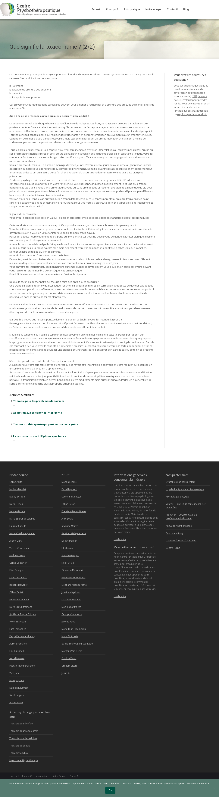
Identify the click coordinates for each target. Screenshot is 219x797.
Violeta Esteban (17, 621)
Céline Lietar (68, 504)
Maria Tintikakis (69, 636)
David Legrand (69, 489)
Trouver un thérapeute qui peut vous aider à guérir (45, 424)
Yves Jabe (14, 673)
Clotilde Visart (68, 658)
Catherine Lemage (71, 496)
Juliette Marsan (69, 540)
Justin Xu (65, 673)
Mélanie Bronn (17, 511)
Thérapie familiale (19, 753)
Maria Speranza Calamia (22, 518)
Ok (110, 790)
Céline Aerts (15, 482)
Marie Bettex (16, 504)
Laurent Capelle (17, 526)
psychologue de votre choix (192, 114)
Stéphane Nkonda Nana (74, 584)
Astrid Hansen (16, 658)
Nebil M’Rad (67, 562)
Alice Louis (67, 518)
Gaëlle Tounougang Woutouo (77, 643)
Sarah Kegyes (16, 695)
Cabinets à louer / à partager (181, 540)
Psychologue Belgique (177, 496)
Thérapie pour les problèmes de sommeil (38, 401)
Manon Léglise (69, 482)
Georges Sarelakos (71, 614)
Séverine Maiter (69, 526)
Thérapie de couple (19, 745)
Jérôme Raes (68, 621)
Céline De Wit (16, 592)
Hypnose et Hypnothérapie (23, 760)
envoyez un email (200, 103)
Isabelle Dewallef (18, 584)
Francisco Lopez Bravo (73, 511)
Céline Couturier (18, 562)
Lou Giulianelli (16, 651)
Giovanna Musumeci (72, 570)
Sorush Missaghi (70, 555)
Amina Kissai (16, 702)
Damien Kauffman (18, 687)
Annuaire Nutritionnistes (179, 525)
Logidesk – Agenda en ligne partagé (185, 489)
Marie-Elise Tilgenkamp (73, 629)
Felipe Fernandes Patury (22, 636)
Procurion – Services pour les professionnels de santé (181, 516)
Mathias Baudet (17, 489)
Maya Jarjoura (16, 680)
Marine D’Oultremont (20, 606)
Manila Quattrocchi (71, 606)
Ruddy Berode (17, 496)
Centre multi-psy (174, 533)
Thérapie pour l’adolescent (23, 731)
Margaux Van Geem (71, 651)
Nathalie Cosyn (17, 555)
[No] (214, 788)
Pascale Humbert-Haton (22, 665)
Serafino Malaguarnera (73, 533)
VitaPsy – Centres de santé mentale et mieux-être (185, 505)
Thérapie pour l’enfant (21, 723)
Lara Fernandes (17, 629)
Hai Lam (65, 474)
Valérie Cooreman (19, 548)
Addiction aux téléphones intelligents (37, 412)
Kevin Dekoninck (18, 577)
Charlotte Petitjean (71, 599)
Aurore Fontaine (18, 643)
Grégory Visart (69, 665)
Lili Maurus (67, 548)
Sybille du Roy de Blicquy (22, 614)
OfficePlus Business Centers (180, 482)
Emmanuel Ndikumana (73, 577)
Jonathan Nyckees (70, 592)
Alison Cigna (16, 540)
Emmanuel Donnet (19, 599)
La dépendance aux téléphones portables (39, 436)
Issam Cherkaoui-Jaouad (22, 533)
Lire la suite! (120, 539)
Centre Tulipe (173, 547)
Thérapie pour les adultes (23, 738)
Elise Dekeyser (17, 570)
